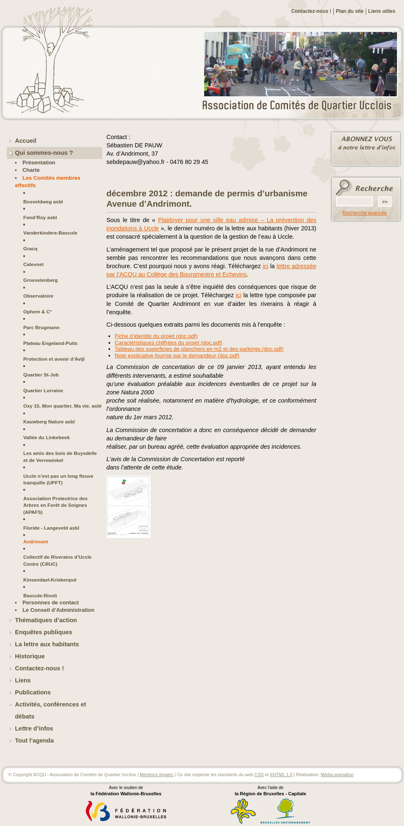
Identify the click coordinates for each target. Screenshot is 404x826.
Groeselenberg (40, 280)
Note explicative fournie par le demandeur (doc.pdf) (177, 355)
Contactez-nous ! (311, 11)
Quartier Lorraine (43, 390)
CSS (259, 774)
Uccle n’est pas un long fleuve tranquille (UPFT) (58, 479)
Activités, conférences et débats (50, 710)
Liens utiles (381, 11)
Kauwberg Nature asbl (49, 421)
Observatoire (38, 295)
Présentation (38, 162)
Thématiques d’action (46, 620)
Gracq (30, 248)
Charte (30, 170)
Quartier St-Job (41, 374)
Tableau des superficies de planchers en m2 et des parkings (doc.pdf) (199, 349)
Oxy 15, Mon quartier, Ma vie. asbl (62, 405)
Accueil (26, 140)
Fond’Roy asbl (40, 217)
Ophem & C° (37, 311)
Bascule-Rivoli (40, 595)
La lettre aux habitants (47, 644)
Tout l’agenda (34, 740)
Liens (23, 680)
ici (266, 266)
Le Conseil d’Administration (58, 610)
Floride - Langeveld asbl (51, 527)
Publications (33, 692)
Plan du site (350, 11)
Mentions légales (156, 774)
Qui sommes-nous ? (44, 152)
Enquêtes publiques (43, 632)
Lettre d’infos (34, 728)
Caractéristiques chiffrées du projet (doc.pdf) (168, 343)
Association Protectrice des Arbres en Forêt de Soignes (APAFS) (55, 505)
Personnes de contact (50, 602)
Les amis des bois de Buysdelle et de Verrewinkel (60, 456)
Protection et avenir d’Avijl (54, 359)
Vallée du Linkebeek (46, 437)
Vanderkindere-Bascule (50, 232)
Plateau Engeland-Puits (50, 343)
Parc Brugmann (41, 327)
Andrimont (35, 541)
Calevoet (33, 264)
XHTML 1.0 (281, 774)
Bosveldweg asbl (43, 201)
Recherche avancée (364, 213)
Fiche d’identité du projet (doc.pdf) (156, 336)
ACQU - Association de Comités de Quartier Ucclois (302, 105)
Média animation (337, 774)
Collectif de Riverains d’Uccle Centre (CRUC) (57, 560)
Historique (30, 656)
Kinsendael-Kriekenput (49, 579)
